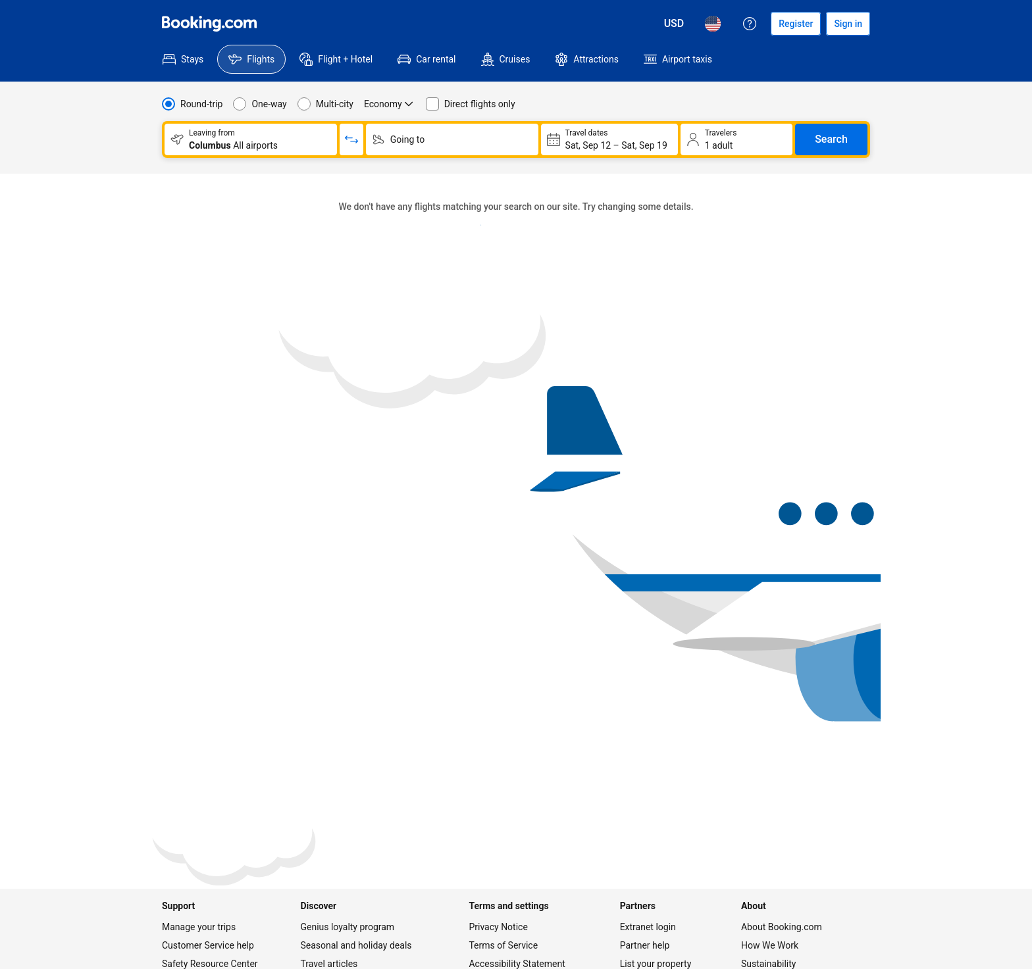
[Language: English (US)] (713, 23)
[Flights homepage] (209, 24)
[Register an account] (796, 24)
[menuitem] (183, 59)
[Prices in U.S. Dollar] (674, 23)
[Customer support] (749, 23)
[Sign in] (848, 24)
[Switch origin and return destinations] (351, 139)
